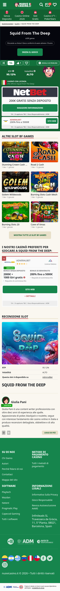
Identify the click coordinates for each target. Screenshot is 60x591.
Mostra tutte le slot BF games (30, 235)
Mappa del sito (9, 479)
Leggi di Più (50, 432)
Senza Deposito (7, 17)
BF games (31, 38)
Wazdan (6, 497)
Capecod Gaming (11, 513)
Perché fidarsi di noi (12, 468)
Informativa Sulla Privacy (45, 494)
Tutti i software (10, 519)
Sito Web (52, 121)
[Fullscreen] (4, 63)
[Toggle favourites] (54, 5)
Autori (5, 463)
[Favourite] (26, 63)
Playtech (6, 492)
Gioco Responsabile (42, 499)
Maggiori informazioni (30, 108)
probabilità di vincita (38, 588)
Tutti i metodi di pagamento (40, 465)
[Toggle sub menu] (4, 5)
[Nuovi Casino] (23, 5)
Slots (17, 24)
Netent (5, 502)
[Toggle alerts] (41, 5)
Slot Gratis (35, 17)
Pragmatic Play (9, 508)
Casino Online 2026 (22, 17)
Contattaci (7, 474)
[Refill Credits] (11, 63)
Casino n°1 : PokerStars (50, 17)
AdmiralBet (48, 377)
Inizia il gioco (30, 52)
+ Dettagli (30, 296)
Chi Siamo (7, 458)
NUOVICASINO (7, 24)
